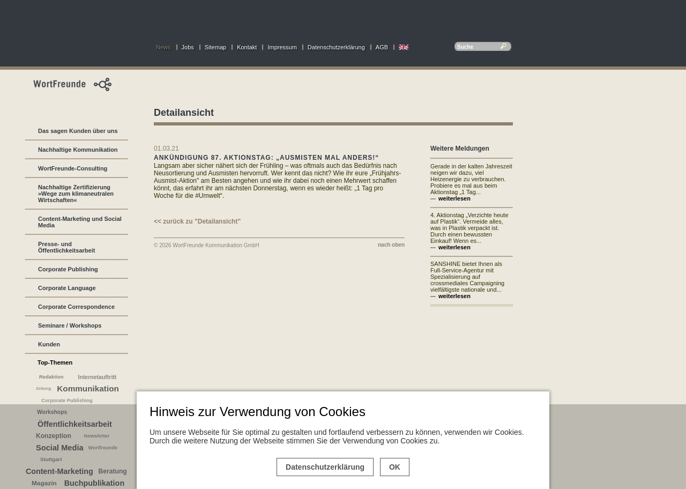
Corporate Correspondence (76, 306)
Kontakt (247, 47)
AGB (382, 47)
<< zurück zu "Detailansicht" (197, 221)
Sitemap (215, 47)
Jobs (188, 47)
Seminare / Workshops (69, 325)
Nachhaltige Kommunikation (78, 149)
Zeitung (43, 388)
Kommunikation (88, 388)
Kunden (49, 344)
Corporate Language (67, 288)
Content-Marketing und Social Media (80, 222)
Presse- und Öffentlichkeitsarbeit (66, 247)
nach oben (391, 245)
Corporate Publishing (68, 269)
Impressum (281, 47)
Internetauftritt (97, 377)
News (163, 47)
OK (394, 467)
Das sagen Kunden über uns (78, 131)
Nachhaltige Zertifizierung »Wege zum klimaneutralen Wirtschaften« (76, 193)
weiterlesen (454, 198)
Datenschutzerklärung (336, 47)
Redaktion (51, 377)
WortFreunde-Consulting (72, 168)
